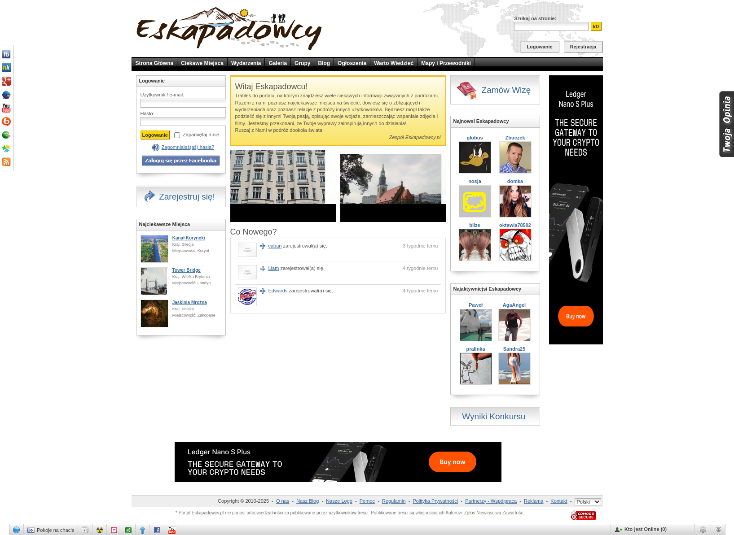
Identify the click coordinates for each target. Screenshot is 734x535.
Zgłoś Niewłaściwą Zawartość (493, 512)
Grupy (302, 63)
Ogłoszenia (352, 63)
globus (474, 137)
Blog (324, 63)
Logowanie (539, 46)
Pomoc (367, 501)
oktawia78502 (515, 225)
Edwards (278, 290)
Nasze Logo (339, 501)
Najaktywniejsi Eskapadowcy (487, 288)
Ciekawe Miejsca (202, 63)
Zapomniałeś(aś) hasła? (188, 147)
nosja (474, 181)
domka (515, 181)
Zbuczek (515, 137)
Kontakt (558, 501)
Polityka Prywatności (435, 501)
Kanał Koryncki (188, 237)
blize (474, 225)
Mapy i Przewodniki (446, 63)
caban (275, 245)
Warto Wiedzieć (393, 63)
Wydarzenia (246, 63)
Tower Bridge (186, 270)
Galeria (277, 63)
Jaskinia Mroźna (189, 302)
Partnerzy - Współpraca (491, 501)
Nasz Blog (307, 501)
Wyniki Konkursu (493, 416)
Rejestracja (583, 46)
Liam (273, 268)
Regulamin (394, 501)
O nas (282, 501)
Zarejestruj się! (179, 197)
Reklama (533, 501)
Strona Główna (155, 63)
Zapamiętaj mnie (201, 134)
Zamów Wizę (493, 90)
